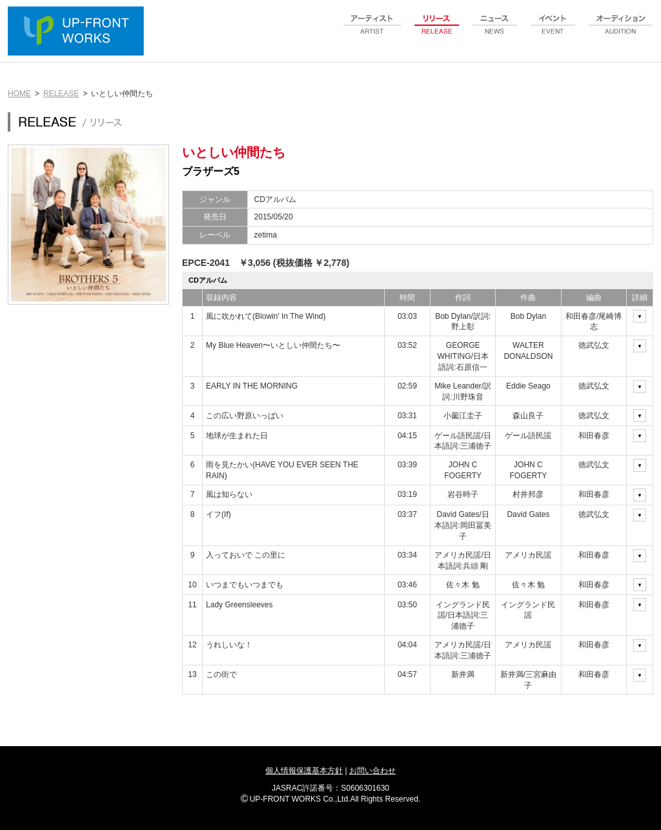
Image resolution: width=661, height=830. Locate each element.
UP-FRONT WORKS (79, 32)
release (437, 31)
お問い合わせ (372, 770)
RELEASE (61, 93)
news (495, 31)
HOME (19, 93)
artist (372, 31)
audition (621, 31)
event (553, 31)
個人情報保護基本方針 (304, 770)
